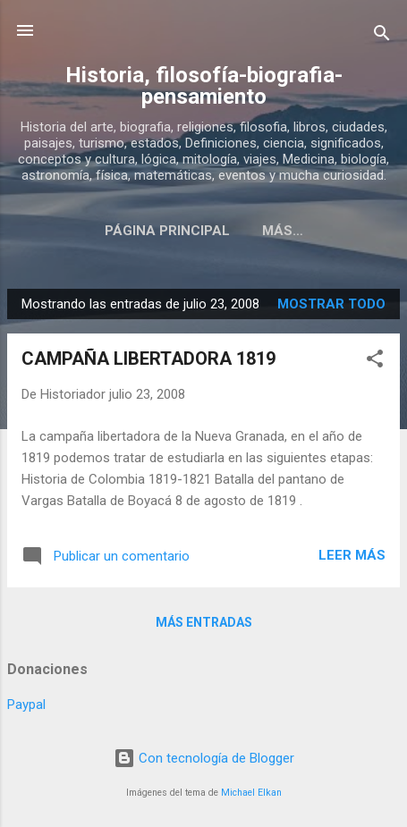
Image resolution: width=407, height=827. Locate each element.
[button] (375, 362)
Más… (282, 231)
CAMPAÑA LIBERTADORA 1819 (148, 358)
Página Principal (167, 231)
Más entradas (204, 622)
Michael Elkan (251, 792)
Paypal (26, 704)
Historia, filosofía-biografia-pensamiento (204, 86)
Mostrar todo (331, 304)
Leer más (352, 555)
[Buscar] (382, 36)
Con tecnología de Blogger (204, 758)
